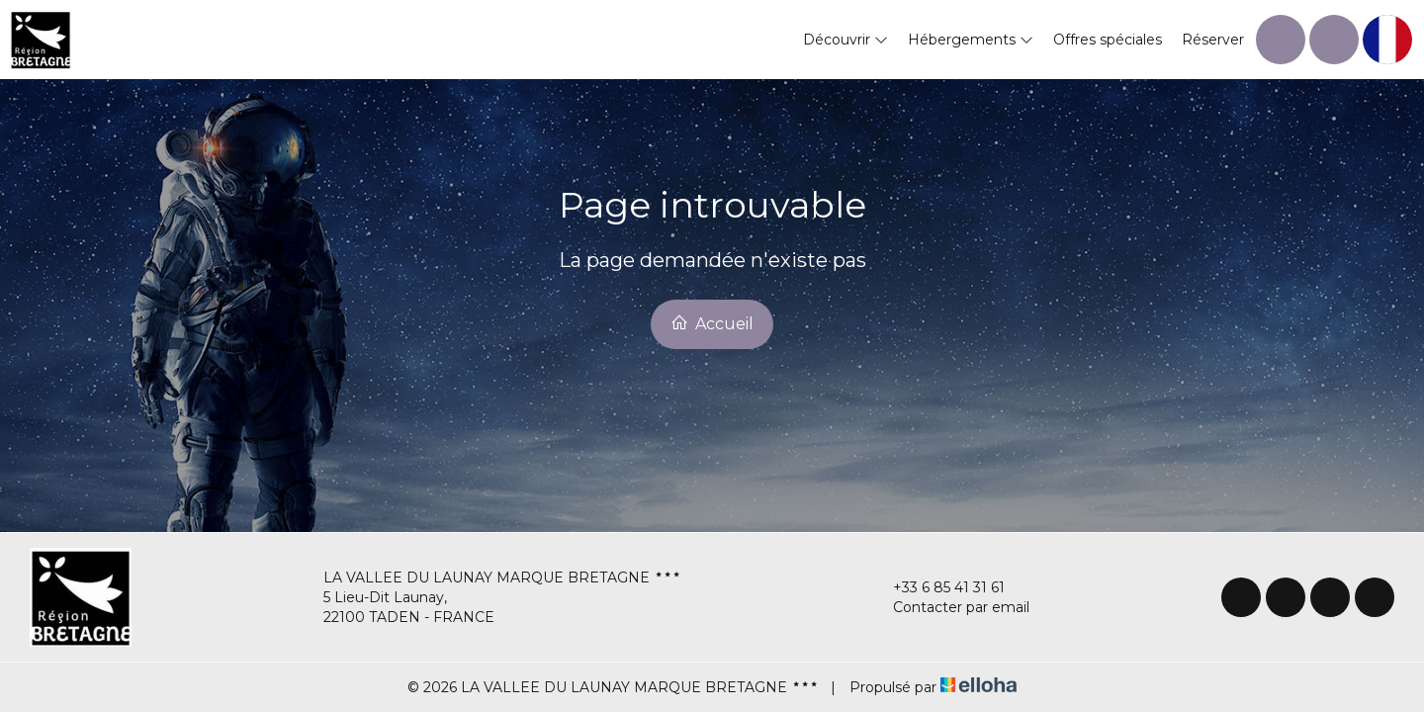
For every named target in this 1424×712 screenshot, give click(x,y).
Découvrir (845, 39)
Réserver (1213, 39)
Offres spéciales (1107, 39)
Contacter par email (949, 607)
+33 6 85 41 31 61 (937, 587)
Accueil (712, 323)
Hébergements (970, 39)
